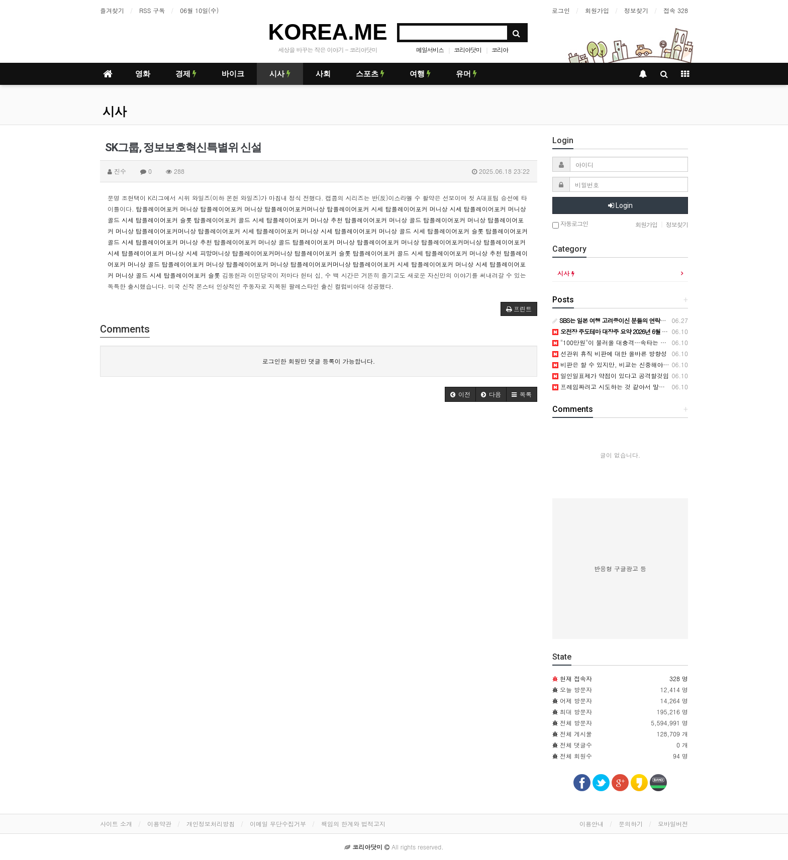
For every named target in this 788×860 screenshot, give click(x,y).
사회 (323, 73)
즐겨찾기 (112, 10)
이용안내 (591, 823)
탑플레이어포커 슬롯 (164, 220)
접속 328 (675, 10)
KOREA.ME (327, 32)
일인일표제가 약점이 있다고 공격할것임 (610, 375)
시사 (279, 73)
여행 (420, 73)
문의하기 (631, 823)
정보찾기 (636, 10)
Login (620, 205)
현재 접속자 (576, 678)
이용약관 (159, 823)
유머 (466, 73)
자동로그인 (570, 224)
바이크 (233, 73)
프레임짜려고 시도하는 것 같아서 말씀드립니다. (622, 386)
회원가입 (597, 10)
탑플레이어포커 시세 (355, 208)
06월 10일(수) (199, 10)
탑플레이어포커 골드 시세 (229, 220)
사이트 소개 (116, 823)
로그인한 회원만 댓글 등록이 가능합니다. (318, 361)
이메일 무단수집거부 (278, 823)
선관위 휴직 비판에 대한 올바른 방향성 (609, 353)
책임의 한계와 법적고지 (353, 823)
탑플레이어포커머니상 (295, 208)
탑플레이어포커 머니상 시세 (423, 208)
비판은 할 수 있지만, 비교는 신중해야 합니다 (617, 364)
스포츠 (370, 73)
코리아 (499, 49)
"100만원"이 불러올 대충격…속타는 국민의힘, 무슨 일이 (633, 342)
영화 (142, 73)
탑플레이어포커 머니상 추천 (304, 220)
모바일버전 (673, 823)
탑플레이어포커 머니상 (167, 208)
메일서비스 (430, 49)
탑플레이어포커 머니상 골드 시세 (380, 231)
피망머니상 (215, 253)
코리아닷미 (467, 49)
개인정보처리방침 (210, 823)
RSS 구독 (152, 10)
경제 (185, 73)
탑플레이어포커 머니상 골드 (383, 220)
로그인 (561, 10)
